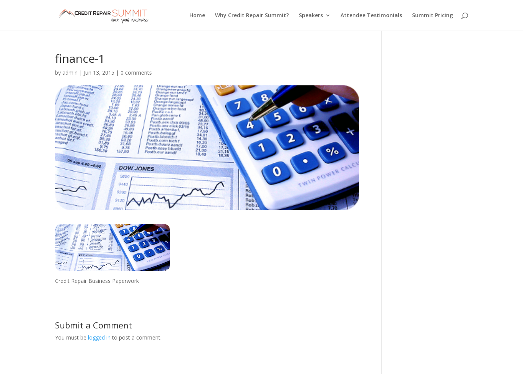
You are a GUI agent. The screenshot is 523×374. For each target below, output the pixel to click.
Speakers (311, 16)
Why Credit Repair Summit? (252, 16)
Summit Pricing (432, 16)
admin (70, 72)
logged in (99, 337)
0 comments (136, 72)
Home (197, 16)
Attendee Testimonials (371, 16)
